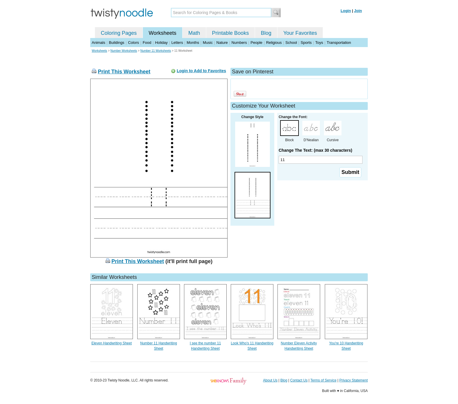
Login (346, 10)
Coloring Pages (119, 33)
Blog (266, 33)
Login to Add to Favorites (201, 70)
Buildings (116, 42)
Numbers (239, 42)
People (256, 42)
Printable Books (230, 33)
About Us (270, 380)
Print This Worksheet (124, 72)
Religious (274, 42)
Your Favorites (300, 33)
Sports (306, 42)
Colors (133, 42)
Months (193, 42)
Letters (177, 42)
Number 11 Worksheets (155, 50)
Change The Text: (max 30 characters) (315, 150)
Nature (222, 42)
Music (208, 42)
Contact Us (299, 380)
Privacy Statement (353, 380)
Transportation (339, 42)
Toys (319, 42)
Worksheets (162, 33)
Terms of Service (323, 380)
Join (358, 10)
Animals (98, 42)
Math (194, 33)
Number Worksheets (123, 50)
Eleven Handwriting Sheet (111, 343)
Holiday (161, 42)
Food (147, 42)
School (291, 42)
